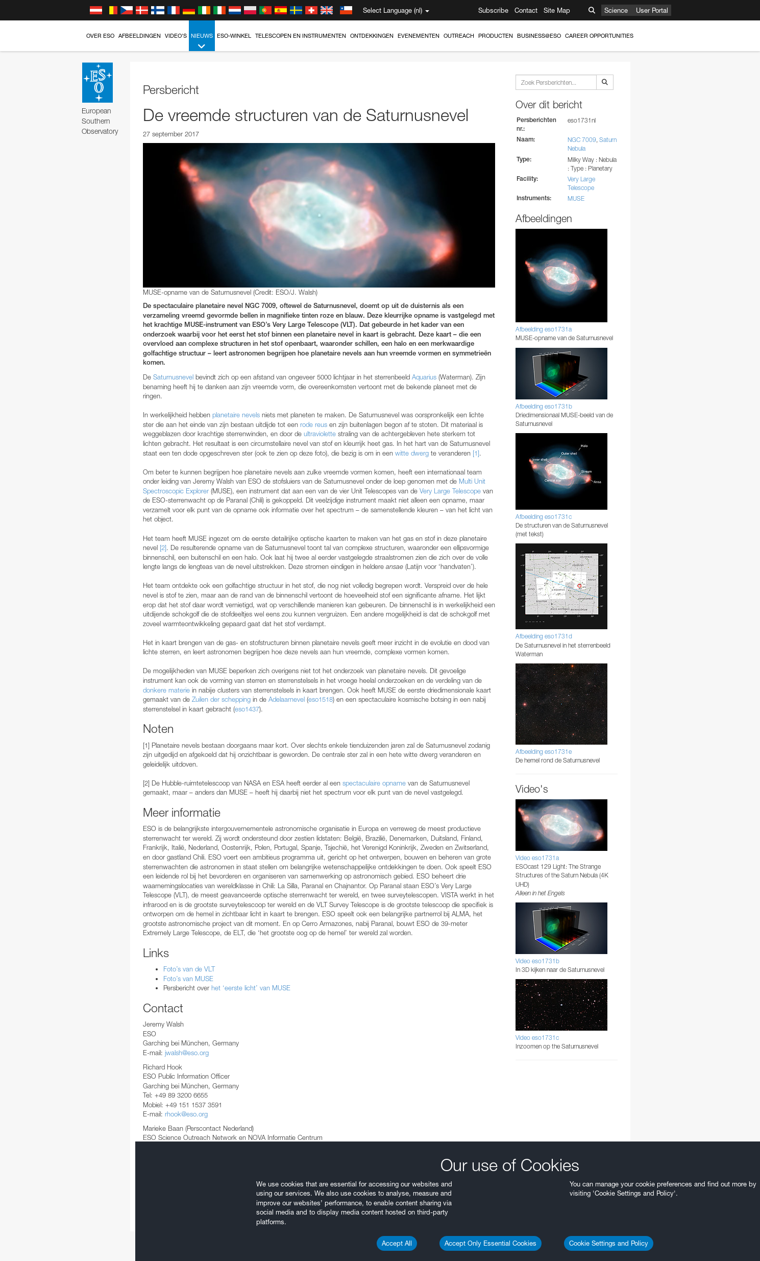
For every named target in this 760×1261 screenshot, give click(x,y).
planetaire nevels (236, 415)
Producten (495, 35)
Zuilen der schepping (221, 699)
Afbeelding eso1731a (544, 329)
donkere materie (166, 690)
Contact (525, 10)
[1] (476, 453)
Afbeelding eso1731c (544, 516)
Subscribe (493, 10)
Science (616, 10)
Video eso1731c (537, 1037)
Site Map (557, 10)
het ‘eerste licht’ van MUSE (250, 988)
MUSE (576, 198)
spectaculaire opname (374, 783)
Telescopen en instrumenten (300, 35)
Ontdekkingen (372, 35)
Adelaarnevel (286, 699)
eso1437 (247, 709)
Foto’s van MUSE (188, 978)
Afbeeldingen (139, 35)
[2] (163, 547)
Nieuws (202, 41)
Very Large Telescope (450, 491)
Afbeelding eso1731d (544, 636)
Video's (176, 35)
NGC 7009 (582, 140)
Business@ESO (539, 35)
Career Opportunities (599, 35)
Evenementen (418, 35)
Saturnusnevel (173, 377)
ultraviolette (320, 434)
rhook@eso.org (186, 1114)
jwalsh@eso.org (187, 1053)
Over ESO (100, 35)
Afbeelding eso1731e (544, 751)
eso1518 (320, 699)
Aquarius (424, 377)
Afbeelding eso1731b (544, 406)
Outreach (459, 35)
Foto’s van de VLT (189, 969)
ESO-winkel (234, 35)
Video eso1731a (537, 858)
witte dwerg (412, 453)
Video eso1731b (537, 961)
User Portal (652, 10)
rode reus (313, 424)
